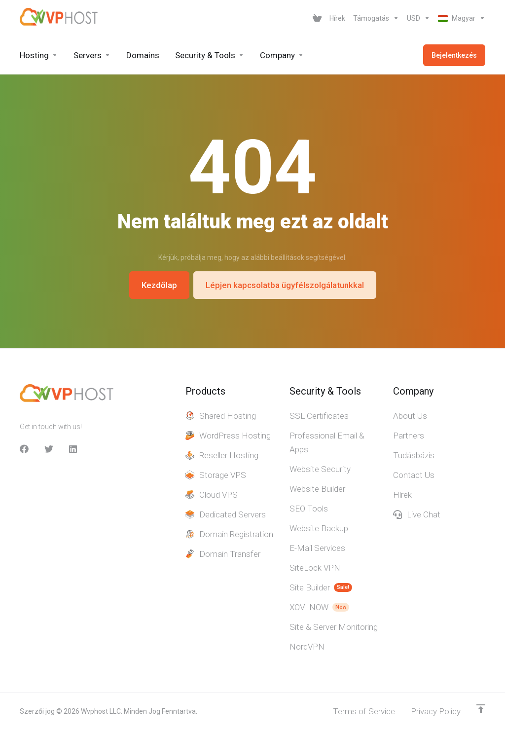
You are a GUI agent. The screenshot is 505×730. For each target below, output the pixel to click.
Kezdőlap (159, 285)
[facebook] (24, 448)
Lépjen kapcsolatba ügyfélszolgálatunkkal (285, 285)
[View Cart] (317, 18)
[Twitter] (48, 448)
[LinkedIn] (73, 448)
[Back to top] (481, 708)
